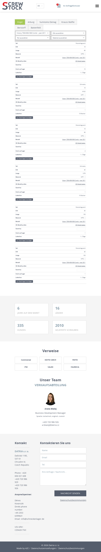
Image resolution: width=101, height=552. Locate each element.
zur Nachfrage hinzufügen (24, 76)
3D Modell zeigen (80, 61)
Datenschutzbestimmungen (73, 500)
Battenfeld (36, 27)
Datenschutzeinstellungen (43, 548)
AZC (27, 548)
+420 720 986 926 (50, 422)
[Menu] (97, 6)
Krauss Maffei (67, 22)
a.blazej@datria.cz (50, 425)
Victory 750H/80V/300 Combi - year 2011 (73, 58)
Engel (20, 22)
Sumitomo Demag (48, 22)
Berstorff (21, 27)
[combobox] (32, 33)
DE (39, 6)
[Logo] (12, 6)
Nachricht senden (70, 493)
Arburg (31, 22)
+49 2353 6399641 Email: (19, 515)
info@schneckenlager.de (32, 519)
